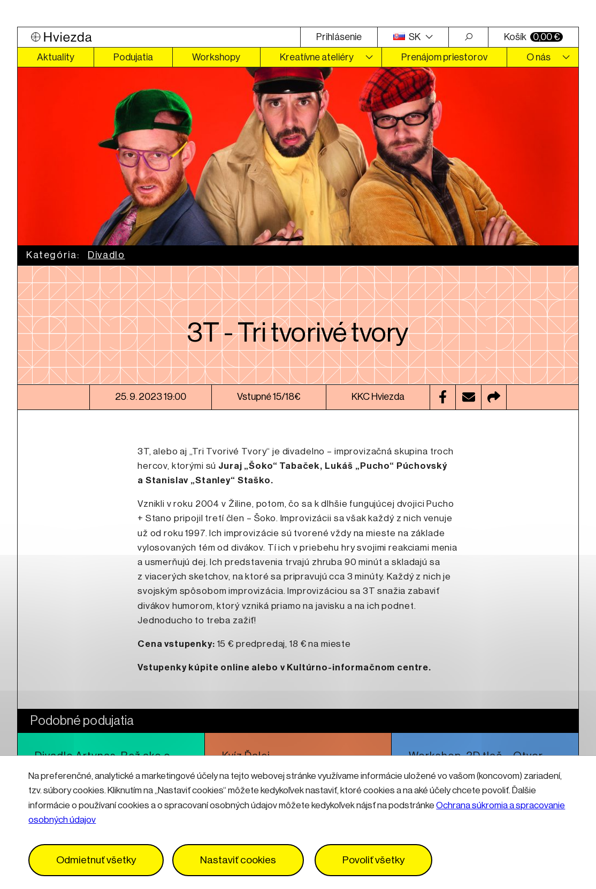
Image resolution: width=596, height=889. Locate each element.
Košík (533, 37)
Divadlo (106, 255)
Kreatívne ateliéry (317, 57)
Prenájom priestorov (444, 57)
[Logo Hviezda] (159, 37)
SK (407, 37)
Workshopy (216, 57)
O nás (538, 57)
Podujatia (133, 57)
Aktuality (55, 57)
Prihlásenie (339, 37)
